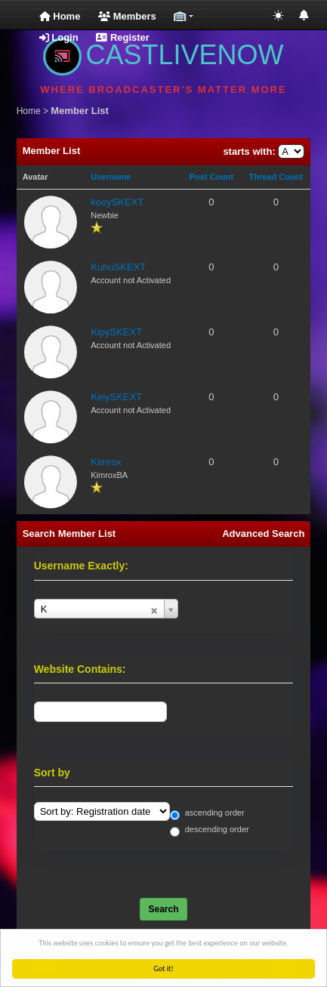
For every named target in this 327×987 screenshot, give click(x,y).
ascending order (207, 813)
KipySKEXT (116, 332)
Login (59, 37)
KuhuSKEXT (118, 267)
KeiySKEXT (116, 397)
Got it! (164, 968)
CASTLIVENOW (163, 54)
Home (60, 16)
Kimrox (106, 461)
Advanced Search (263, 533)
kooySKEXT (117, 202)
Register (123, 37)
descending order (209, 830)
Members (127, 16)
